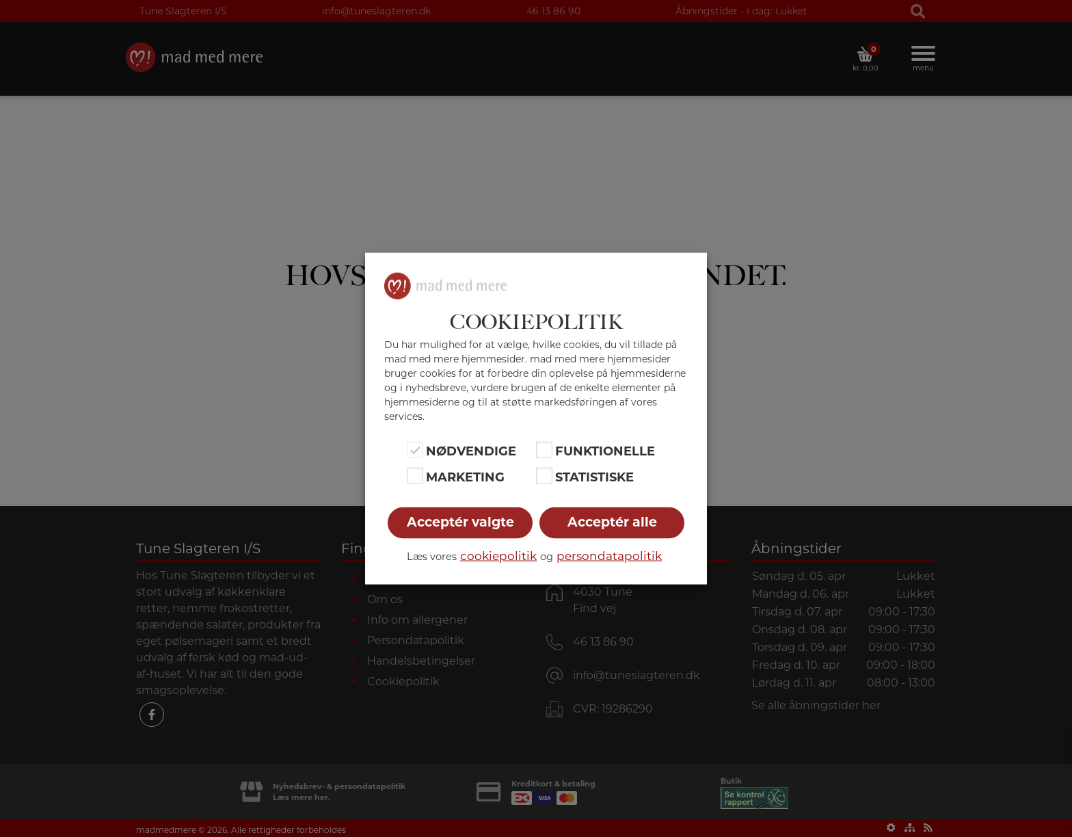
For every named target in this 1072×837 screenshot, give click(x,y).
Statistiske (594, 477)
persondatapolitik (609, 556)
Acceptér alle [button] (612, 522)
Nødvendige (471, 450)
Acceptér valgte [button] (460, 522)
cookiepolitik (498, 556)
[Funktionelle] (544, 449)
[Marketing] (415, 476)
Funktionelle (605, 450)
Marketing (465, 477)
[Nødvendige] (415, 449)
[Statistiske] (544, 476)
